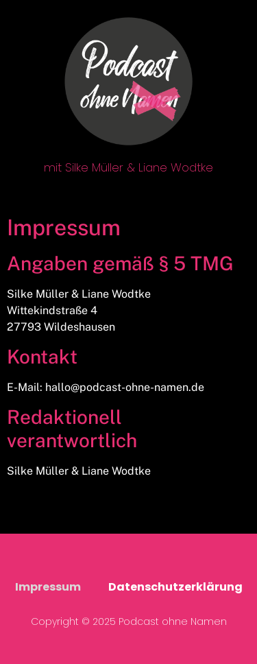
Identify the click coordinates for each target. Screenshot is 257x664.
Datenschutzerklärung (175, 587)
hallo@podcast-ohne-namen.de (124, 387)
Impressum (48, 587)
